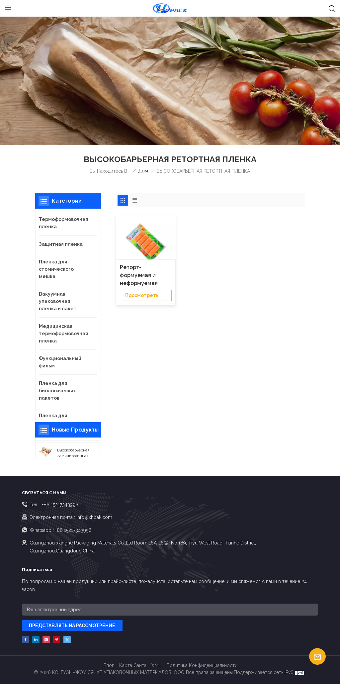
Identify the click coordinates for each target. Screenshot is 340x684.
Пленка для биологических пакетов (57, 391)
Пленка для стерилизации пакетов (56, 423)
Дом (143, 170)
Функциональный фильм (60, 362)
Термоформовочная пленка (63, 223)
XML (156, 665)
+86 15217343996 (60, 504)
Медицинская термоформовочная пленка (63, 333)
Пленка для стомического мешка (56, 269)
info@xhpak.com (94, 517)
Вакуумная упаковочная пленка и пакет (58, 301)
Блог (109, 665)
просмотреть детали (142, 297)
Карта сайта (132, 665)
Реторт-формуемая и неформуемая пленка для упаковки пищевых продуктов (145, 275)
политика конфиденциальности (201, 665)
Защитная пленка (61, 244)
